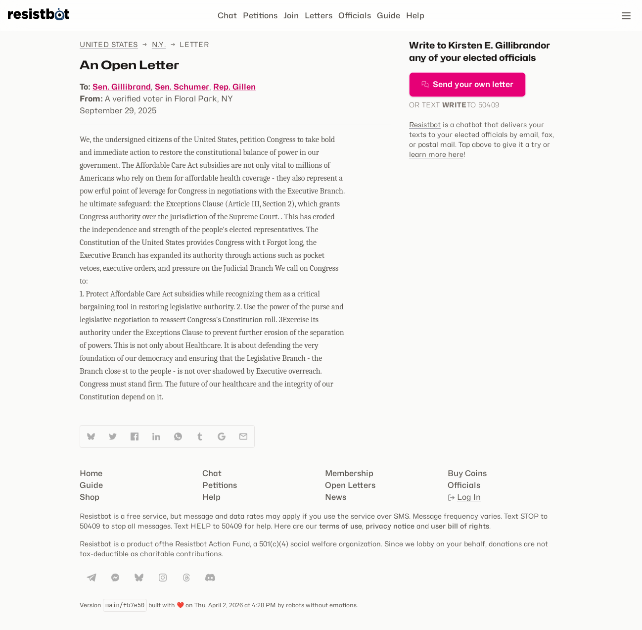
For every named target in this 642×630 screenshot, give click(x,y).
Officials (354, 15)
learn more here (436, 154)
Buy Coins (467, 473)
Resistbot (425, 124)
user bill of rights (460, 526)
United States (109, 44)
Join (291, 15)
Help (415, 15)
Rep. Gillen (234, 87)
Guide (388, 15)
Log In (464, 497)
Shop (89, 497)
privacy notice (390, 526)
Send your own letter (467, 84)
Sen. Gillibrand (121, 87)
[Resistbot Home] (38, 24)
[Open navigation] (626, 16)
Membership (349, 473)
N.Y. (159, 44)
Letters (318, 15)
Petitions (260, 15)
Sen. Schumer (182, 87)
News (335, 497)
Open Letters (350, 485)
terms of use (340, 526)
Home (91, 473)
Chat (227, 15)
